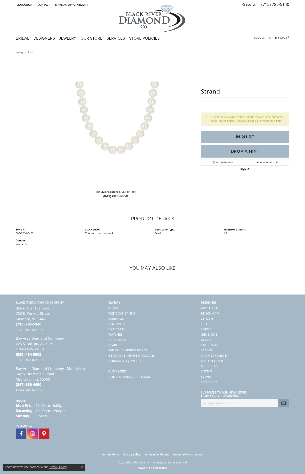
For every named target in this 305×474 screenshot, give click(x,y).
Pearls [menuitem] (114, 345)
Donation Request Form (129, 377)
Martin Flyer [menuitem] (212, 361)
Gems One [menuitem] (209, 334)
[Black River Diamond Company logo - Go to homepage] (152, 18)
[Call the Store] (28, 324)
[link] (43, 4)
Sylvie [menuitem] (206, 377)
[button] (24, 4)
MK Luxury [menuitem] (210, 366)
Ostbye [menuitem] (207, 371)
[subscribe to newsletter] (283, 403)
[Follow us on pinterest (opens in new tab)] (44, 433)
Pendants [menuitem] (116, 324)
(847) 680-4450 (115, 196)
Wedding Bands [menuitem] (121, 313)
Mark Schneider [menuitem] (214, 355)
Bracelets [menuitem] (116, 329)
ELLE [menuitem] (204, 324)
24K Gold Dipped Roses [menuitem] (127, 350)
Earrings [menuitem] (116, 319)
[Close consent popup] (82, 467)
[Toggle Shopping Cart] (282, 37)
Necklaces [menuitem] (117, 340)
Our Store (91, 38)
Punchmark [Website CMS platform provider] (160, 468)
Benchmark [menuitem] (210, 313)
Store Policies (144, 38)
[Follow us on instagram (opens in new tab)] (32, 433)
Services (116, 38)
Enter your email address (220, 395)
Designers (44, 38)
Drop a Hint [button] (245, 151)
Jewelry (67, 38)
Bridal (22, 38)
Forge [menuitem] (206, 329)
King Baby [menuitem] (209, 345)
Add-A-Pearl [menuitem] (211, 308)
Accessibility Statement (188, 454)
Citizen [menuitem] (207, 319)
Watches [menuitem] (115, 334)
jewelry (20, 52)
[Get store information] (30, 330)
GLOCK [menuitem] (206, 340)
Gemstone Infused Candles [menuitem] (131, 355)
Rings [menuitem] (113, 308)
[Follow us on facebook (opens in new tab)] (21, 433)
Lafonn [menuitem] (207, 350)
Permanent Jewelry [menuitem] (124, 361)
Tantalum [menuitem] (209, 382)
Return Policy (110, 454)
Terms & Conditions (157, 454)
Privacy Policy (132, 454)
